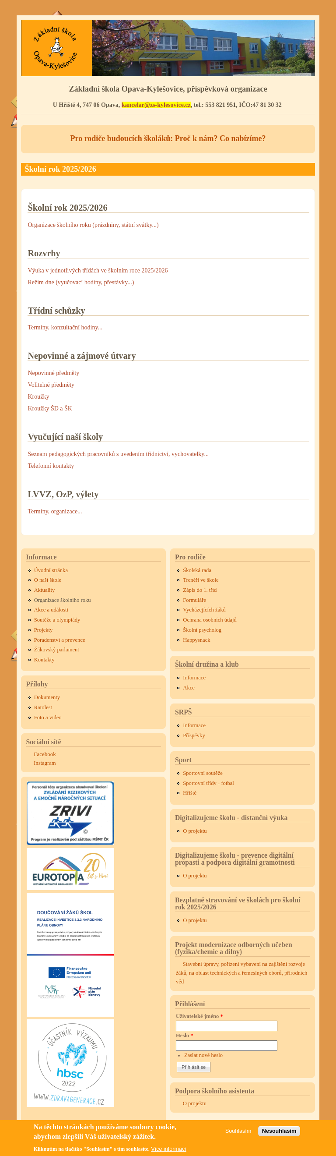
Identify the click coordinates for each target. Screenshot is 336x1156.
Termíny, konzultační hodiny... (65, 327)
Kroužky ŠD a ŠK (50, 408)
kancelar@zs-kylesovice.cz (156, 105)
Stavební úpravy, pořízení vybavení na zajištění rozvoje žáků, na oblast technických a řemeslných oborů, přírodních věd (241, 973)
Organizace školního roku (62, 600)
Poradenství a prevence (59, 640)
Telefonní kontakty (51, 466)
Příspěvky (194, 735)
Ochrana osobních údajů (209, 620)
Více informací (168, 1152)
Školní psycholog (202, 630)
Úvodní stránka (51, 570)
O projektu (194, 831)
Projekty (43, 630)
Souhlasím (238, 1133)
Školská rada (197, 570)
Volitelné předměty (51, 385)
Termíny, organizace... (55, 511)
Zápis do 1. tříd (200, 590)
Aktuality (44, 590)
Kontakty (44, 660)
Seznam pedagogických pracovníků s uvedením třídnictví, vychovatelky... (118, 454)
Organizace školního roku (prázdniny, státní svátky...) (93, 225)
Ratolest (43, 707)
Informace (194, 678)
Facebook (45, 754)
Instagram (45, 763)
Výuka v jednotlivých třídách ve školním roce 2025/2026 (98, 270)
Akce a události (51, 610)
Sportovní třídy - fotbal (208, 783)
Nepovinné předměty (53, 373)
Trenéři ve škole (200, 580)
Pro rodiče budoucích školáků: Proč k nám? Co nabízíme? (168, 138)
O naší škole (47, 580)
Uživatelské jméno (199, 1016)
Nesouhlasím (279, 1133)
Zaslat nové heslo (203, 1055)
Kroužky (38, 396)
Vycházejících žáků (204, 610)
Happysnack (196, 640)
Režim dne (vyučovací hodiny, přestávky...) (81, 282)
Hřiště (189, 793)
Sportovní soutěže (203, 773)
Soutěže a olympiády (57, 620)
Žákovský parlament (56, 650)
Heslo (184, 1035)
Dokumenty (47, 697)
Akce (189, 688)
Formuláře (194, 600)
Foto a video (48, 717)
